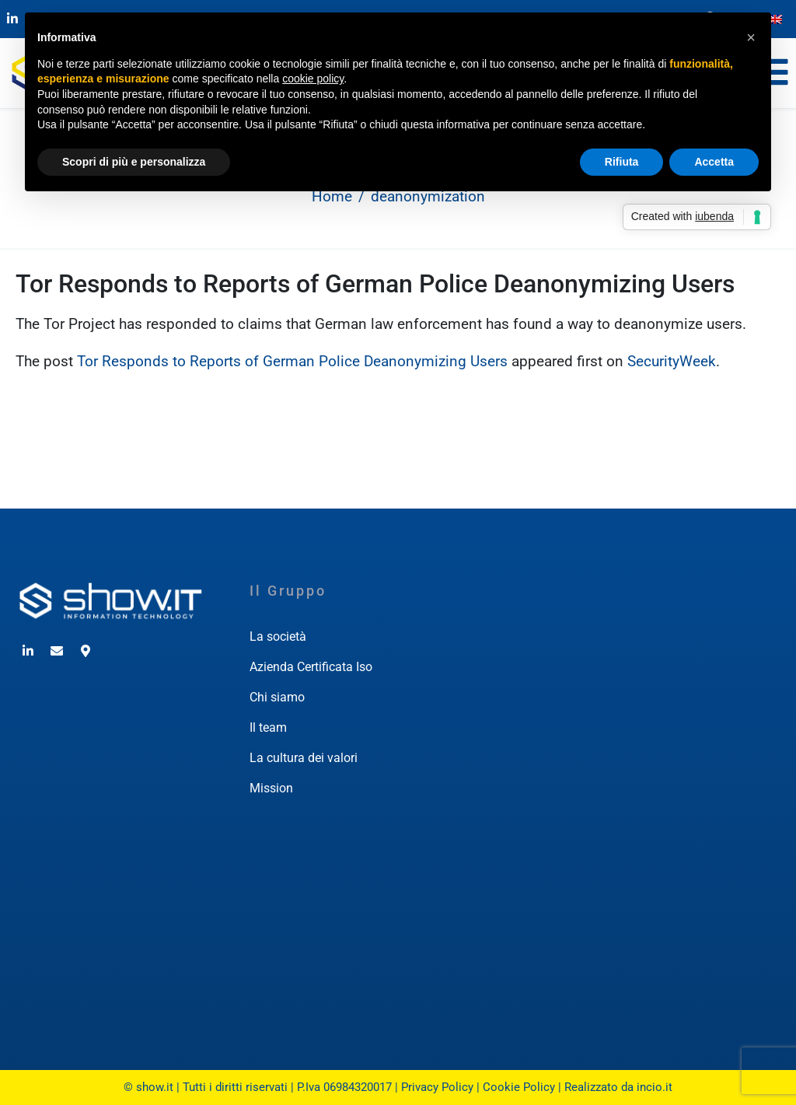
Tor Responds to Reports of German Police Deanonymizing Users (375, 284)
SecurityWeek (671, 361)
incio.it (654, 1087)
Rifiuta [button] (622, 162)
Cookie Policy (519, 1087)
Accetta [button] (714, 162)
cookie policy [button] (313, 78)
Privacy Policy (437, 1087)
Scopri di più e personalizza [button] (133, 162)
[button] (750, 37)
